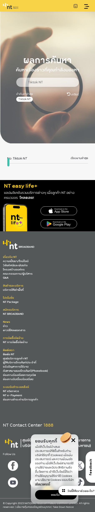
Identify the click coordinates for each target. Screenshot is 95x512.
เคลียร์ (73, 94)
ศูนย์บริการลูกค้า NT (15, 358)
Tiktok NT (24, 99)
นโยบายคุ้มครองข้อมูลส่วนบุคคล (33, 507)
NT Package (11, 302)
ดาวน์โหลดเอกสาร (14, 330)
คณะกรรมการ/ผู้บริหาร (18, 273)
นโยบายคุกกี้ (42, 484)
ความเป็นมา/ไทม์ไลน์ (15, 261)
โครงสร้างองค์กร (14, 269)
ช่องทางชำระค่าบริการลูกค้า (20, 399)
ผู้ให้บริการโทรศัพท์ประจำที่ (19, 362)
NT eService (11, 391)
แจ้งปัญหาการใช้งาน (15, 366)
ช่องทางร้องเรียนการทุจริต (19, 375)
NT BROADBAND (13, 314)
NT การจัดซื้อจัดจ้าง (15, 342)
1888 (48, 425)
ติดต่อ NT (8, 354)
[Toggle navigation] (86, 6)
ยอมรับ (55, 495)
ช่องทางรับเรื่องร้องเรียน (18, 379)
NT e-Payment (12, 395)
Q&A (6, 277)
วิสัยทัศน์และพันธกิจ (15, 265)
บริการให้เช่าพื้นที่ (13, 290)
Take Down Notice (63, 507)
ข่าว (5, 326)
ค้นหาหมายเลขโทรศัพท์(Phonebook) (25, 371)
